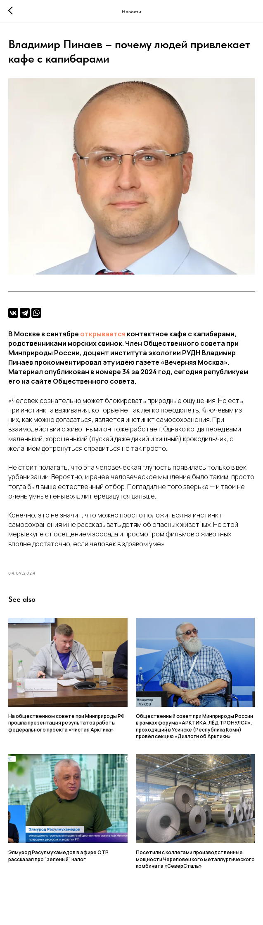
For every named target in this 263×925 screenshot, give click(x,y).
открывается (103, 335)
